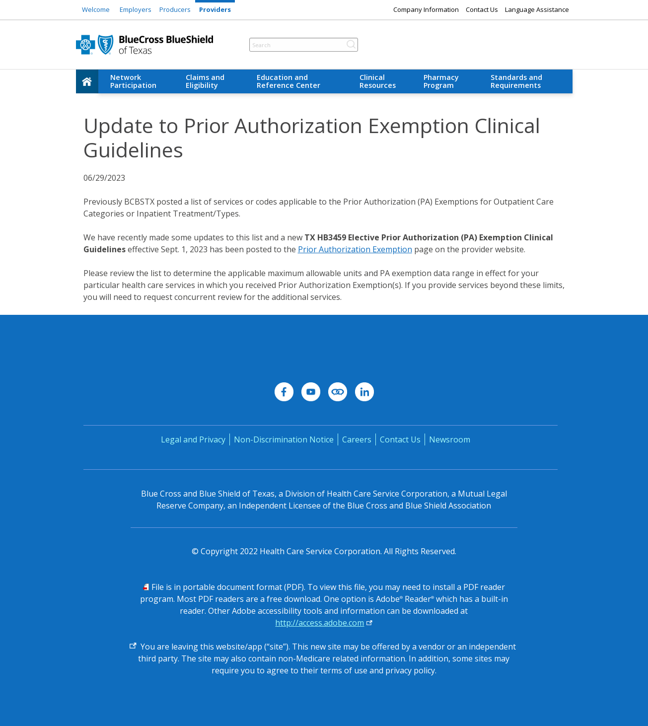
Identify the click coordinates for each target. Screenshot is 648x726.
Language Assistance (537, 9)
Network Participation (133, 81)
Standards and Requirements (516, 81)
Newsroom (449, 439)
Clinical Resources (378, 81)
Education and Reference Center (288, 81)
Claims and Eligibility (205, 81)
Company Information (426, 9)
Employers (135, 9)
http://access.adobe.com (319, 622)
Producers (175, 9)
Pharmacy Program (441, 81)
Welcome (96, 9)
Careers (356, 439)
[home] (87, 81)
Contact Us (482, 9)
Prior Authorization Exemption (355, 249)
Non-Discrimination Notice (284, 439)
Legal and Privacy (193, 439)
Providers (215, 9)
